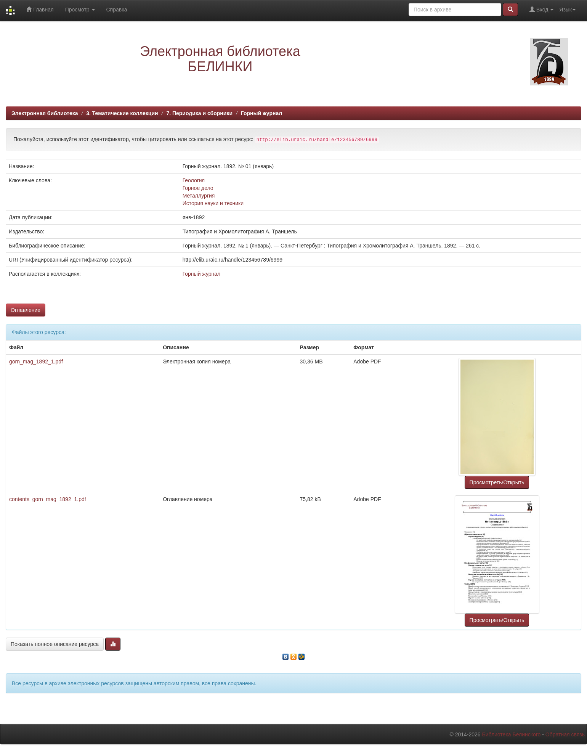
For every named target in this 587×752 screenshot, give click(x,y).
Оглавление (25, 310)
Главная (39, 9)
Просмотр (80, 9)
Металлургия (199, 196)
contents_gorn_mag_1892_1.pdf (47, 499)
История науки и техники (213, 203)
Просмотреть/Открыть (497, 482)
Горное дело (198, 188)
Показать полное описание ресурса (55, 644)
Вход (541, 9)
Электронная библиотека (44, 113)
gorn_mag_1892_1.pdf (36, 361)
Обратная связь (565, 734)
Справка (116, 9)
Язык (567, 9)
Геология (194, 180)
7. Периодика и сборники (199, 113)
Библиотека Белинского (511, 734)
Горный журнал (261, 113)
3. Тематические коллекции (122, 113)
